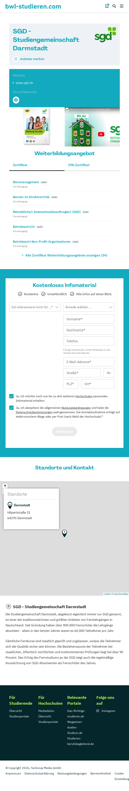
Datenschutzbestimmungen (34, 412)
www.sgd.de (24, 83)
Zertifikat (20, 165)
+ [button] (5, 486)
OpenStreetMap (121, 594)
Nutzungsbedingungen (76, 408)
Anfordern (64, 431)
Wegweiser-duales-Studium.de (75, 727)
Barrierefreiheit (100, 773)
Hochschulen (84, 396)
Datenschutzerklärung (39, 773)
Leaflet (107, 594)
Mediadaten (46, 711)
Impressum (13, 773)
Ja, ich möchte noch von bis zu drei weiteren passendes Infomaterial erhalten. (62, 398)
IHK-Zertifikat (79, 165)
